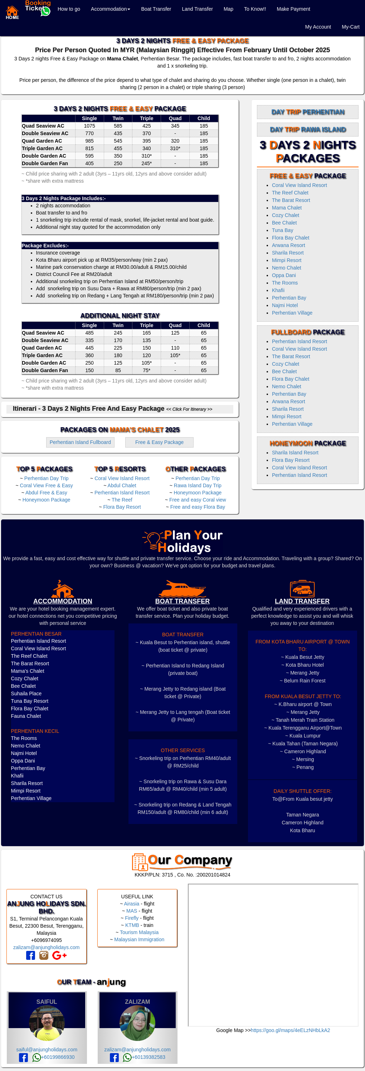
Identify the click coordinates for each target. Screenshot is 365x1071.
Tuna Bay (282, 230)
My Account (318, 27)
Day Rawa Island (308, 129)
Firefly (131, 918)
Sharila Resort (288, 253)
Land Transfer (197, 9)
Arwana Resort (288, 245)
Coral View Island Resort (122, 478)
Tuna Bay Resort (30, 701)
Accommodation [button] (110, 9)
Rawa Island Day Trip (198, 485)
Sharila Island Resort (295, 452)
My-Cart (351, 27)
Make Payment (293, 9)
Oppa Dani (284, 275)
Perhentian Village (292, 313)
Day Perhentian (307, 111)
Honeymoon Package (46, 500)
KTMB (132, 925)
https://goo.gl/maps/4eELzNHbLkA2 (290, 1030)
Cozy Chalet (285, 215)
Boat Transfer (156, 9)
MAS (131, 911)
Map (228, 9)
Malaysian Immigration (139, 939)
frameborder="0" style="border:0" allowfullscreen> (273, 955)
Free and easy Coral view (197, 500)
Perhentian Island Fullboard (80, 442)
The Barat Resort (291, 200)
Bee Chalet (284, 223)
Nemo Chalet (286, 268)
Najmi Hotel (285, 305)
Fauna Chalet (26, 716)
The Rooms (285, 283)
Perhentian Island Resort (122, 492)
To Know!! (255, 9)
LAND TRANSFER (302, 601)
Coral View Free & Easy (46, 485)
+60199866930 (53, 1057)
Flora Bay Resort (122, 507)
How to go (69, 9)
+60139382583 (144, 1057)
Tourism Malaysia (139, 932)
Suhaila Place (26, 693)
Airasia (131, 904)
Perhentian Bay (289, 298)
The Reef (122, 500)
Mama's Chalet (27, 671)
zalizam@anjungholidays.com (46, 947)
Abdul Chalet (122, 485)
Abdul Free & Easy (46, 492)
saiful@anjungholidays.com (46, 1049)
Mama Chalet (287, 208)
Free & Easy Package (159, 442)
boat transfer (182, 601)
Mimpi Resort (286, 260)
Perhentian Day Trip (46, 478)
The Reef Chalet (290, 193)
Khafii (278, 290)
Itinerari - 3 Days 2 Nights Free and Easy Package (112, 408)
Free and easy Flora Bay (197, 507)
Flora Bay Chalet (290, 238)
